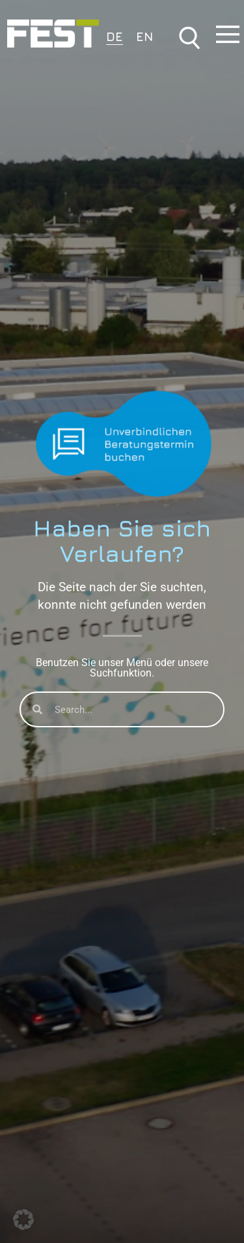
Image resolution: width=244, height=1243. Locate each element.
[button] (23, 1219)
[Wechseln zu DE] (114, 35)
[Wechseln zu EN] (144, 35)
